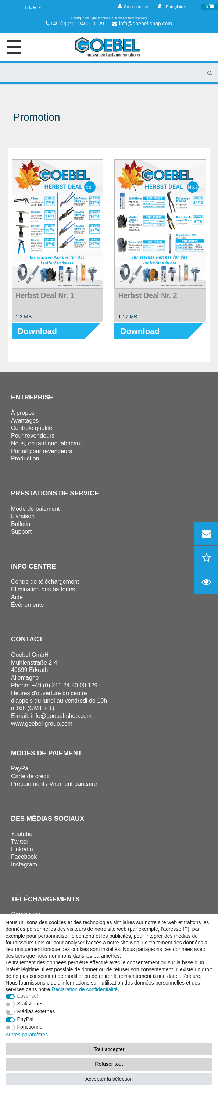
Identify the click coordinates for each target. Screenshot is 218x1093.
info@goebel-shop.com (142, 23)
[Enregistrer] (172, 7)
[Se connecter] (133, 7)
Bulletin (20, 524)
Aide (17, 597)
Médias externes (36, 1011)
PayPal (25, 1019)
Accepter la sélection (109, 1079)
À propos (23, 413)
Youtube (21, 834)
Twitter (19, 842)
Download (37, 331)
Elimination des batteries (43, 589)
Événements (27, 605)
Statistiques (30, 1004)
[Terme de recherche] (100, 72)
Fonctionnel (30, 1027)
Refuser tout (109, 1064)
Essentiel (27, 996)
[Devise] (33, 7)
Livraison (23, 516)
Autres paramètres (27, 1034)
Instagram (24, 864)
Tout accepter (108, 1049)
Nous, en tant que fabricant (46, 443)
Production (25, 458)
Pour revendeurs (32, 435)
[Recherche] (209, 72)
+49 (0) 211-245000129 (75, 23)
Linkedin (22, 849)
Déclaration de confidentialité (84, 989)
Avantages (25, 420)
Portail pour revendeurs (41, 451)
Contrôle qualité (31, 428)
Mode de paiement (35, 509)
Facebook (24, 857)
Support (21, 531)
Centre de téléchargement (45, 581)
